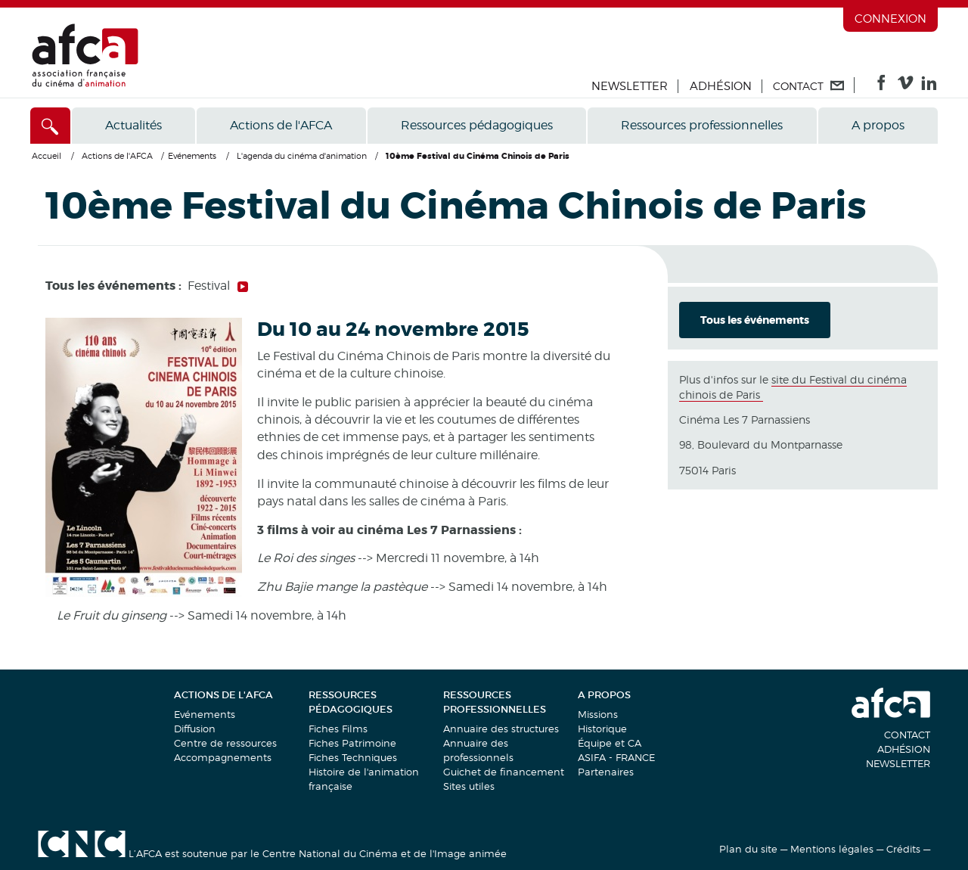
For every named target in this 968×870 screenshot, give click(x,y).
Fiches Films (338, 728)
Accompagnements (222, 757)
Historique (602, 728)
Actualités (133, 125)
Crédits (903, 849)
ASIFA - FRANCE (616, 757)
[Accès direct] (50, 125)
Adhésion (721, 86)
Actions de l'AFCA (281, 125)
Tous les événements (754, 320)
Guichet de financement (503, 772)
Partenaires (606, 772)
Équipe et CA (609, 743)
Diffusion (195, 728)
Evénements (204, 714)
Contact (907, 735)
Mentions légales (831, 849)
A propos (878, 125)
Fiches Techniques (353, 757)
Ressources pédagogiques (477, 125)
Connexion (890, 19)
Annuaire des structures (501, 728)
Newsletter (629, 86)
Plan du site (748, 849)
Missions (598, 714)
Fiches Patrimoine (352, 743)
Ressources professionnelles (702, 125)
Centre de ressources (225, 743)
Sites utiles (469, 786)
